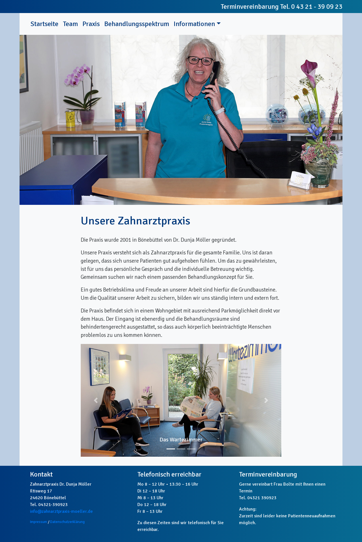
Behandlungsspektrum (136, 24)
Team (70, 24)
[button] (96, 400)
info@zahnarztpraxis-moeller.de (61, 511)
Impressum (38, 522)
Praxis (91, 24)
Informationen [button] (194, 24)
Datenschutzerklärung (67, 522)
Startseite (46, 23)
